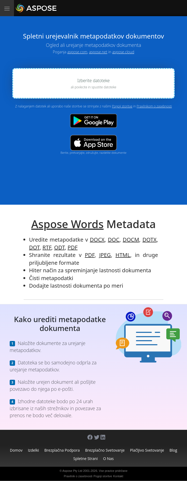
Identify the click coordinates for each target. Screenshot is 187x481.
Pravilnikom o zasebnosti (154, 106)
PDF (73, 247)
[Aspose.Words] (51, 8)
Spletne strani (85, 458)
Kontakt (118, 476)
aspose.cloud (123, 51)
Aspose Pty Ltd (72, 470)
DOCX (97, 239)
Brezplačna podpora (62, 450)
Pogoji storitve (122, 106)
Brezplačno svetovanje (105, 450)
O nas (108, 458)
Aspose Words (67, 224)
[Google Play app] (93, 120)
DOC (114, 239)
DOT (34, 247)
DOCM (131, 239)
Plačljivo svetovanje (147, 450)
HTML (123, 255)
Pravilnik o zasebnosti (78, 476)
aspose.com (77, 51)
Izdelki (33, 450)
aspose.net (98, 51)
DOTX (149, 239)
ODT (59, 247)
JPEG (105, 255)
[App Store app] (93, 143)
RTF (46, 247)
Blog (173, 450)
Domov (16, 450)
